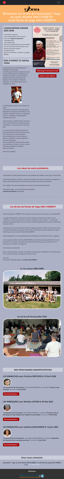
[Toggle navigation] (58, 2)
